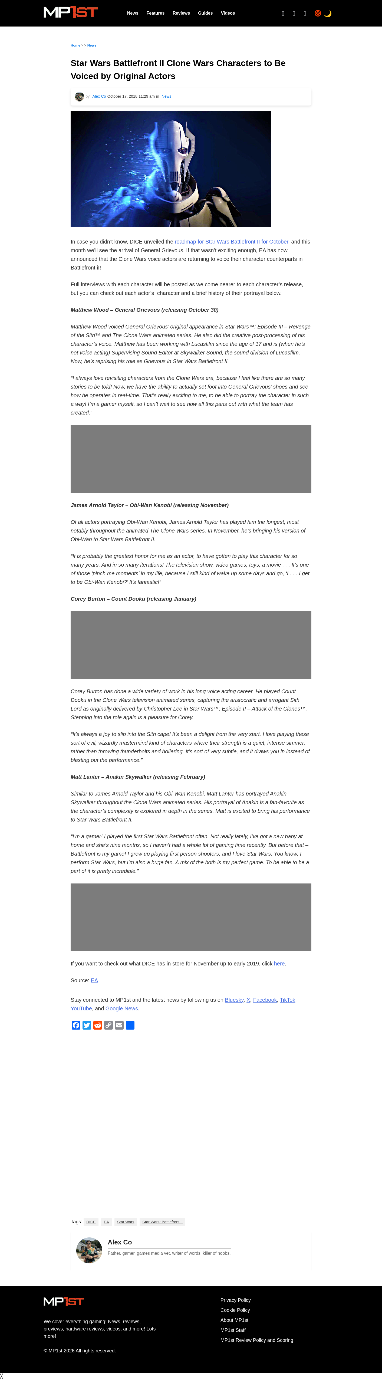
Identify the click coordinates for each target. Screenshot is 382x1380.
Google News (122, 1008)
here (279, 964)
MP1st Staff (233, 1330)
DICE (91, 1222)
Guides (205, 13)
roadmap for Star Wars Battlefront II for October (231, 242)
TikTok (287, 1000)
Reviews (181, 13)
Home (75, 45)
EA (94, 980)
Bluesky (234, 1000)
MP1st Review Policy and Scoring (256, 1340)
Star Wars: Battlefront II (162, 1222)
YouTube (81, 1008)
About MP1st (234, 1320)
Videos (228, 13)
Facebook (265, 1000)
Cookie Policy (235, 1310)
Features (156, 13)
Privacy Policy (235, 1300)
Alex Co (99, 96)
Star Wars (125, 1222)
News (133, 13)
